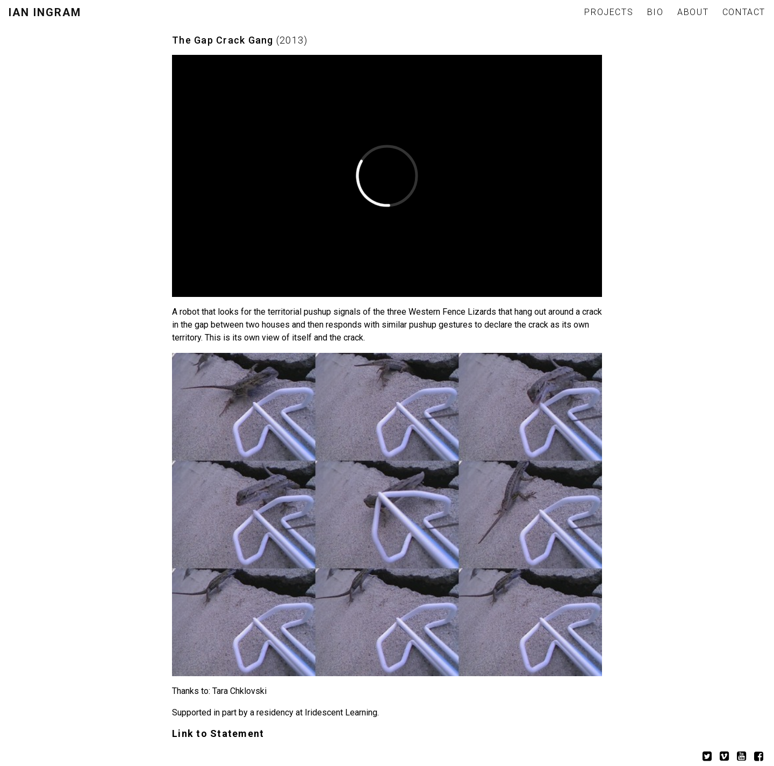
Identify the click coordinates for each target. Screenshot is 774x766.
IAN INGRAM (45, 12)
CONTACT (743, 12)
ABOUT (692, 12)
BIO (655, 12)
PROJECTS (608, 12)
